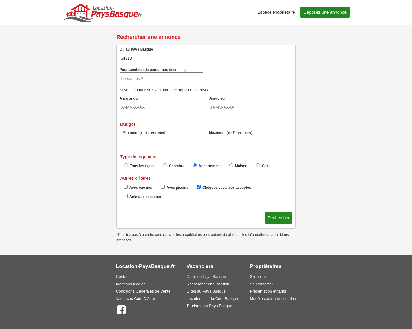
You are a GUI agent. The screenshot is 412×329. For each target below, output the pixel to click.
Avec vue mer (138, 187)
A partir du (161, 104)
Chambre (173, 165)
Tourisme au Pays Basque (209, 306)
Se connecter (261, 284)
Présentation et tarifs (268, 291)
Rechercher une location (208, 284)
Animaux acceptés (142, 196)
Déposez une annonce (325, 12)
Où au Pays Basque (206, 55)
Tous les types (139, 165)
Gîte (262, 165)
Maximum (249, 138)
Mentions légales (131, 284)
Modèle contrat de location (273, 298)
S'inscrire (258, 276)
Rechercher (278, 217)
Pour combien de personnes (161, 76)
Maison (238, 165)
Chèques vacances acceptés (224, 187)
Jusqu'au (250, 104)
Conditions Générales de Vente (143, 291)
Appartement (207, 165)
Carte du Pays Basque (206, 276)
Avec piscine (174, 187)
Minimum (163, 138)
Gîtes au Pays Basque (206, 291)
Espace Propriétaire (276, 12)
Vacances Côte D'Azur (135, 298)
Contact (122, 276)
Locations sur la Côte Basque (212, 298)
